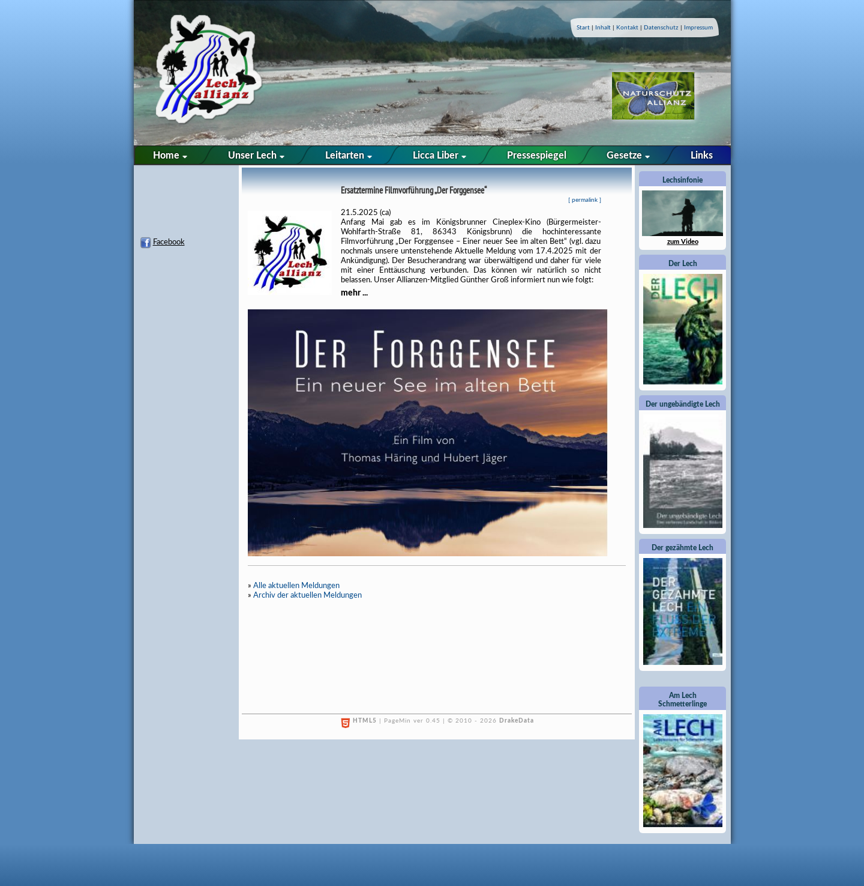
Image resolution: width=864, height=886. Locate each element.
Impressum (698, 28)
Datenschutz (661, 28)
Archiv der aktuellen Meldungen (307, 595)
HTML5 (365, 721)
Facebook (169, 242)
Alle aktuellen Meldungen (296, 586)
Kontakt (627, 28)
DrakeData (516, 721)
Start (583, 28)
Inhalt (603, 28)
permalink (585, 200)
